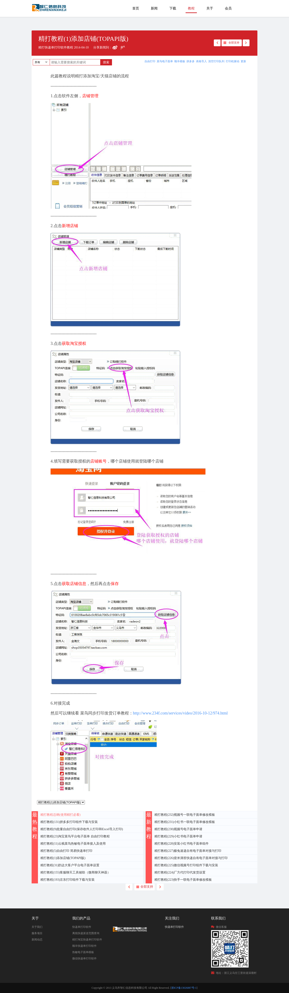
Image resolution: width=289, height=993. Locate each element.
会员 (228, 8)
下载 (172, 8)
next (246, 42)
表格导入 (201, 61)
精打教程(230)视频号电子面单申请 (178, 829)
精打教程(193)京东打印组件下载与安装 (67, 879)
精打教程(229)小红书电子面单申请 (178, 836)
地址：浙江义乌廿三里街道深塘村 (236, 973)
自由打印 (149, 61)
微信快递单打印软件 (84, 958)
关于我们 (37, 926)
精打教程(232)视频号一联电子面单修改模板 (184, 814)
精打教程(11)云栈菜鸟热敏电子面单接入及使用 (73, 843)
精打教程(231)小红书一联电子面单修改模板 (184, 822)
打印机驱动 (232, 61)
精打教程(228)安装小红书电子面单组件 (181, 843)
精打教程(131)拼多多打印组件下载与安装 (69, 822)
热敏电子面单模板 (83, 952)
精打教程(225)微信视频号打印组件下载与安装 (186, 865)
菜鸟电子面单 (165, 61)
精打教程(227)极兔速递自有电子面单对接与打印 (187, 850)
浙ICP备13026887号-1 (184, 987)
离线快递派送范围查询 (85, 933)
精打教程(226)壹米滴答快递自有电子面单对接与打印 (191, 858)
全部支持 (233, 42)
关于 (209, 8)
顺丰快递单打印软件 (84, 945)
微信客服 (221, 926)
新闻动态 (37, 939)
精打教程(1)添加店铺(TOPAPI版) (62, 858)
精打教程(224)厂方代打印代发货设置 (179, 872)
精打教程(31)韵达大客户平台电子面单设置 (69, 865)
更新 (243, 61)
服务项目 (37, 933)
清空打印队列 (216, 61)
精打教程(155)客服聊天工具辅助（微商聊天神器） (75, 872)
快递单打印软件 (81, 926)
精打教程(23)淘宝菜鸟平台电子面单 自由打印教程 (75, 836)
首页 (135, 8)
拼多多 (190, 61)
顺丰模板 (179, 61)
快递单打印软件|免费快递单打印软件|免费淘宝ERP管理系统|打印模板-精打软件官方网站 (50, 9)
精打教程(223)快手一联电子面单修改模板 (183, 879)
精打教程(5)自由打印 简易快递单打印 (66, 850)
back (217, 42)
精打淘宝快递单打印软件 (87, 939)
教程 (191, 8)
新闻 (154, 8)
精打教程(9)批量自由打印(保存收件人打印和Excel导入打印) (81, 829)
